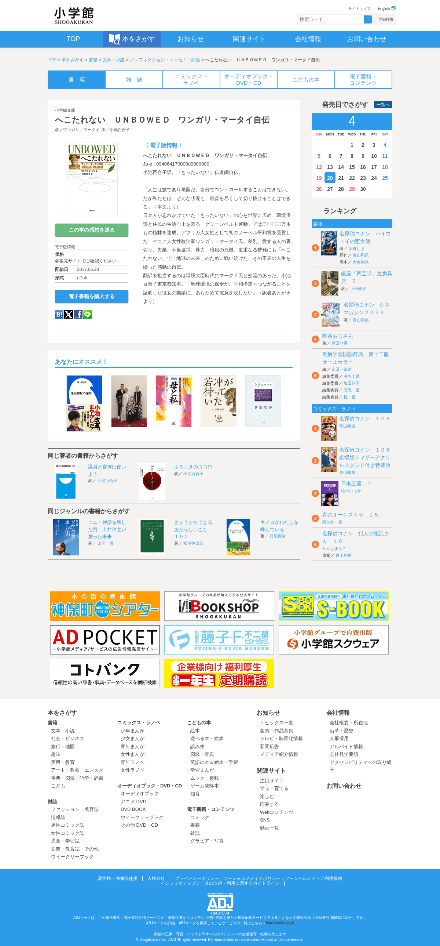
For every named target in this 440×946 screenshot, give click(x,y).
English (387, 9)
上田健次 (358, 288)
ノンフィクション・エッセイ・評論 (165, 59)
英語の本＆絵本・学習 (214, 762)
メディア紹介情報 (279, 754)
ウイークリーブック (72, 856)
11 (385, 156)
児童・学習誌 (65, 841)
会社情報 (338, 713)
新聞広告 (269, 746)
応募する (269, 804)
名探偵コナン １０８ (364, 418)
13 (330, 167)
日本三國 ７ (356, 483)
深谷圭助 (352, 376)
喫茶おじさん (337, 336)
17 (374, 167)
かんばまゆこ (334, 548)
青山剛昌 (361, 255)
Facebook (78, 314)
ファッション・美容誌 (75, 809)
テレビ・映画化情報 (281, 738)
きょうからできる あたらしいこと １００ (195, 529)
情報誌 (58, 817)
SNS (265, 820)
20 (330, 178)
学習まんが (204, 770)
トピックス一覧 (276, 722)
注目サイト (272, 780)
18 (385, 167)
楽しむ (267, 796)
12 (319, 167)
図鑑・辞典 (202, 754)
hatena (59, 314)
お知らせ (268, 713)
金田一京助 (341, 369)
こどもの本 (199, 722)
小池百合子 (120, 129)
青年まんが (132, 746)
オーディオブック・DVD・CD (149, 786)
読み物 (197, 746)
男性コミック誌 (67, 825)
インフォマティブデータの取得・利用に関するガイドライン (220, 883)
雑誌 (52, 801)
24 (374, 178)
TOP (52, 59)
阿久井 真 (332, 522)
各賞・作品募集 (276, 730)
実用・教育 (63, 762)
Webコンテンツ (277, 812)
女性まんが (132, 754)
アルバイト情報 (346, 746)
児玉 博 (105, 543)
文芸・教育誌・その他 (75, 849)
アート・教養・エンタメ (77, 770)
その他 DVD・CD (139, 825)
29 (352, 189)
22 (352, 178)
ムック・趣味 (204, 778)
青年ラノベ (132, 762)
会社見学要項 (344, 754)
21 (341, 178)
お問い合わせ (344, 786)
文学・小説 (114, 59)
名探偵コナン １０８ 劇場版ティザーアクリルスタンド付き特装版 (367, 457)
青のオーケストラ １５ (350, 515)
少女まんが (132, 738)
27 (330, 189)
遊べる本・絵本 (207, 738)
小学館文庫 (65, 110)
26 (319, 189)
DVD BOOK (133, 809)
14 (341, 167)
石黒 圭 (352, 390)
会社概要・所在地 (349, 722)
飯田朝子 (352, 383)
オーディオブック (140, 793)
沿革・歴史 (341, 730)
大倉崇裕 (361, 262)
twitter (68, 314)
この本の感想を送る (92, 230)
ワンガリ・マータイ (81, 129)
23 (363, 178)
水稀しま (357, 248)
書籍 (93, 59)
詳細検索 (386, 19)
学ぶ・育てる (274, 788)
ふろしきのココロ (193, 467)
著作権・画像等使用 (118, 878)
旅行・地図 (63, 746)
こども (58, 786)
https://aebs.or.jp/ (280, 923)
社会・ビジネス (67, 738)
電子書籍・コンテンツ (211, 809)
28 (341, 189)
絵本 (195, 730)
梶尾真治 (278, 536)
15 (352, 167)
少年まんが (132, 730)
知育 (195, 794)
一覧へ (383, 104)
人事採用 (339, 738)
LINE (87, 314)
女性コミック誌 (67, 833)
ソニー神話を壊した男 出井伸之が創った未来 (107, 529)
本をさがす (73, 59)
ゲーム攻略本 (204, 786)
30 (363, 189)
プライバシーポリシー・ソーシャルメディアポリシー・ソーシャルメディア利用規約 (258, 878)
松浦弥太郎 (193, 543)
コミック (199, 817)
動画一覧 (269, 828)
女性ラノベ (132, 770)
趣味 (55, 754)
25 (385, 178)
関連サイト (271, 771)
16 (363, 167)
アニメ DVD (133, 801)
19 (319, 178)
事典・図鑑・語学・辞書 (77, 778)
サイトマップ (359, 9)
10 (374, 156)
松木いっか (351, 491)
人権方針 (156, 878)
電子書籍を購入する (92, 296)
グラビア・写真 (207, 841)
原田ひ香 (339, 343)
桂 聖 (350, 397)
